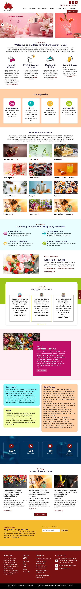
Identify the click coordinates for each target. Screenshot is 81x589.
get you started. (13, 84)
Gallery (58, 8)
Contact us (72, 8)
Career (52, 8)
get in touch (63, 266)
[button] (51, 24)
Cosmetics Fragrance (63, 214)
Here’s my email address (50, 527)
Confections (34, 178)
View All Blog (40, 514)
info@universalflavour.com (69, 5)
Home (25, 8)
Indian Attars (9, 196)
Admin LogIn (72, 11)
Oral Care (33, 159)
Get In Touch (49, 271)
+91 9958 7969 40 (49, 268)
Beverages (8, 178)
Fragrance (34, 214)
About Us (33, 8)
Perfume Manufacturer (43, 559)
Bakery (58, 159)
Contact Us (26, 572)
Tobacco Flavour (10, 159)
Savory (57, 196)
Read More (42, 370)
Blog (64, 8)
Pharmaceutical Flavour (64, 178)
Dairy (32, 196)
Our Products (42, 8)
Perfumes (8, 214)
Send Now (64, 530)
